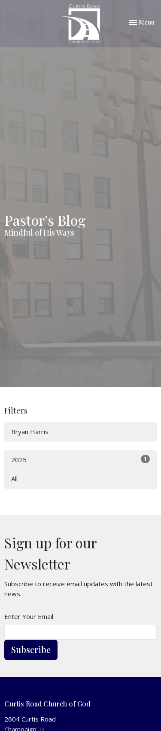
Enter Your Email (28, 616)
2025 (80, 459)
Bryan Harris (30, 431)
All (14, 478)
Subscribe (31, 649)
